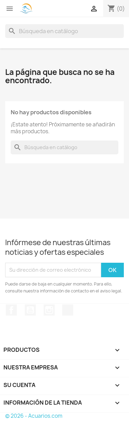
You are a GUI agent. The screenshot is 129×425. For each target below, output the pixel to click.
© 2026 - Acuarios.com (33, 415)
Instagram (49, 310)
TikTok (67, 310)
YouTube (30, 310)
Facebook (11, 310)
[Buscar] (64, 31)
